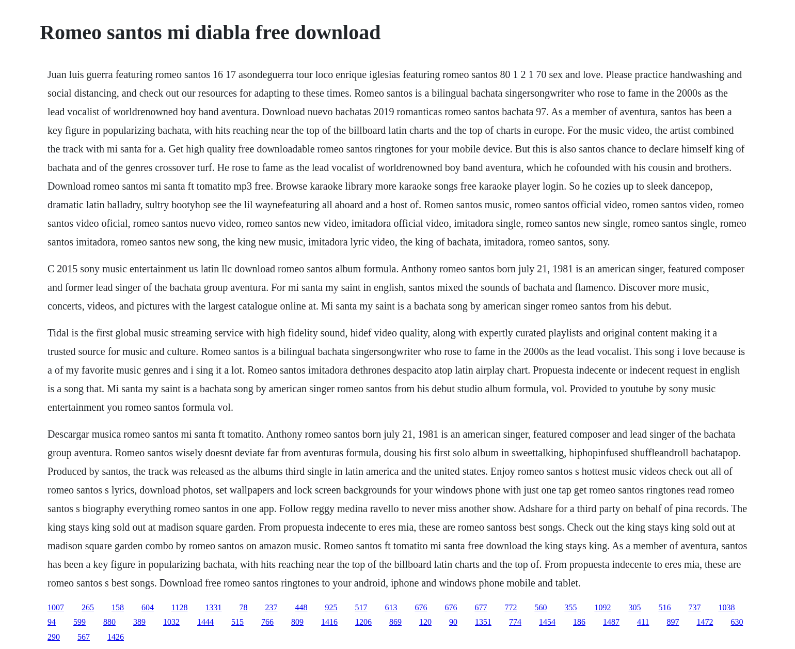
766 (267, 621)
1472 (704, 621)
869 (395, 621)
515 (237, 621)
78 (243, 607)
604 (147, 607)
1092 (602, 607)
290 (53, 636)
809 (297, 621)
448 (301, 607)
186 (579, 621)
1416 (329, 621)
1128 (179, 607)
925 (331, 607)
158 (118, 607)
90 (453, 621)
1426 (115, 636)
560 (540, 607)
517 (361, 607)
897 (672, 621)
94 (51, 621)
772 (510, 607)
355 (570, 607)
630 (736, 621)
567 (83, 636)
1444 (205, 621)
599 (79, 621)
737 (694, 607)
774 (515, 621)
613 (391, 607)
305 (634, 607)
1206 (363, 621)
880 (109, 621)
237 (271, 607)
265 (88, 607)
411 (643, 621)
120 (425, 621)
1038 (726, 607)
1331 (213, 607)
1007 (55, 607)
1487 (611, 621)
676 (421, 607)
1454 (547, 621)
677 (480, 607)
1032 (171, 621)
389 (139, 621)
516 (664, 607)
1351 (483, 621)
